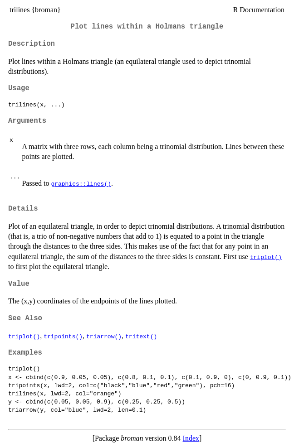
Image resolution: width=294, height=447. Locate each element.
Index (191, 438)
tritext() (141, 336)
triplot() (266, 257)
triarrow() (104, 336)
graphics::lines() (81, 183)
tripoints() (63, 336)
